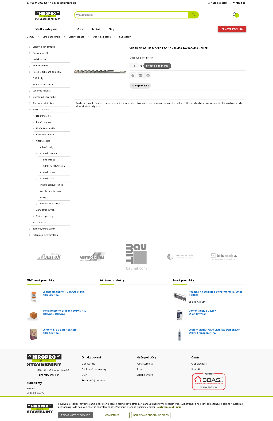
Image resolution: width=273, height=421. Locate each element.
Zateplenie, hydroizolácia (45, 235)
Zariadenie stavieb (45, 209)
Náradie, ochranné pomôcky (47, 71)
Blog (111, 29)
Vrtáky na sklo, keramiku (51, 184)
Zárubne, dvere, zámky (44, 228)
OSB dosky (38, 78)
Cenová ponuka (232, 29)
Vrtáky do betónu (102, 36)
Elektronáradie (43, 115)
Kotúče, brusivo (44, 122)
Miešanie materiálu (45, 128)
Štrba (139, 369)
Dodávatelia (88, 363)
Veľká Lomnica (144, 363)
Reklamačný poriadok (94, 380)
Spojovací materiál (42, 90)
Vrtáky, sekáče (76, 36)
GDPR (85, 374)
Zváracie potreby (44, 216)
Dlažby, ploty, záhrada (44, 46)
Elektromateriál (40, 53)
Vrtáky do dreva (47, 172)
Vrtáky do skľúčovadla (54, 165)
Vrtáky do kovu (47, 178)
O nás (80, 29)
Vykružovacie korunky (50, 191)
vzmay (43, 197)
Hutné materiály (40, 65)
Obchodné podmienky (94, 369)
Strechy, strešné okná (43, 103)
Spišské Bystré (144, 374)
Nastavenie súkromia (169, 406)
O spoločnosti (199, 363)
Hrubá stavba (39, 59)
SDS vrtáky (125, 36)
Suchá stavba (39, 222)
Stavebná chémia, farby (44, 96)
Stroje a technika (51, 36)
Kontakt (96, 29)
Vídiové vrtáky (46, 147)
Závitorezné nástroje (50, 203)
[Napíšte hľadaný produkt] (131, 14)
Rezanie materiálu (45, 134)
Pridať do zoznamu (157, 65)
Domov (30, 36)
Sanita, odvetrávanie (43, 84)
